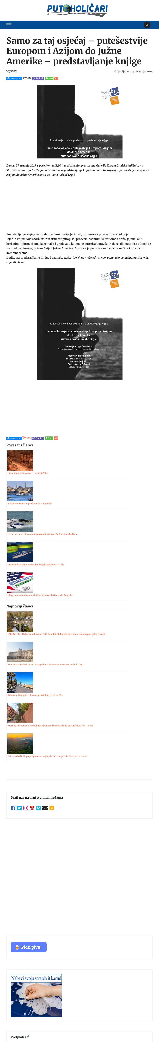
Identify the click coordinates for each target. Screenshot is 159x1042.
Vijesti (11, 71)
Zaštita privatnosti (17, 1008)
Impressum (13, 988)
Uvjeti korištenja (16, 1001)
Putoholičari (24, 1032)
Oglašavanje (13, 995)
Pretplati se (79, 810)
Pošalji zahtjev (79, 847)
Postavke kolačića (141, 1031)
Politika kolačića (16, 1015)
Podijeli (40, 78)
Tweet (26, 77)
